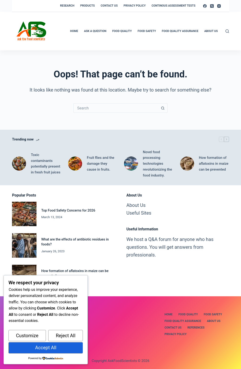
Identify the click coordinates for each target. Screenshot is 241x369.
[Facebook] (205, 6)
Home (74, 31)
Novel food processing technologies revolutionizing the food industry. (157, 163)
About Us (211, 31)
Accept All (45, 347)
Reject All (65, 335)
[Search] (227, 31)
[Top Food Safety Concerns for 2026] (24, 214)
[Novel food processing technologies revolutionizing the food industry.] (131, 163)
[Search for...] (115, 108)
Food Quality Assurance (180, 31)
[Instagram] (219, 6)
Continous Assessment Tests (173, 5)
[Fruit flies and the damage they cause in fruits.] (75, 163)
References (196, 327)
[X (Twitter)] (212, 6)
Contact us (109, 5)
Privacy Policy (135, 5)
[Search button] (163, 108)
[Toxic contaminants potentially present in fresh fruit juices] (19, 163)
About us (213, 321)
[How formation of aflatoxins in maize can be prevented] (187, 163)
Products (87, 5)
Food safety (147, 31)
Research (67, 5)
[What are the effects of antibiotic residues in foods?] (24, 245)
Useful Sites (138, 213)
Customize (27, 335)
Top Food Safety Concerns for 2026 (68, 211)
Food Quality (122, 31)
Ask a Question (95, 31)
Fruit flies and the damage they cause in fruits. (100, 164)
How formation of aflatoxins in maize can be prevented (214, 164)
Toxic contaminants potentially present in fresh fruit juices (45, 163)
